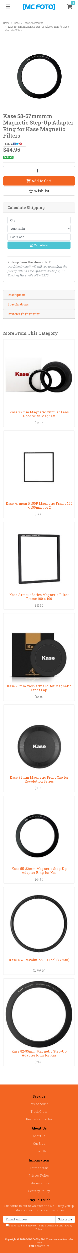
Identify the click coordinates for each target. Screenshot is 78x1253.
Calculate (39, 245)
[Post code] (39, 237)
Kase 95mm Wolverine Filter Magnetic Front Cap (39, 688)
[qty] (39, 220)
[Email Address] (29, 1219)
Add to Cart (39, 180)
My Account (39, 1104)
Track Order (39, 1112)
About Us (39, 1136)
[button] (39, 191)
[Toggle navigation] (8, 7)
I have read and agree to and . (39, 1227)
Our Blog (39, 1144)
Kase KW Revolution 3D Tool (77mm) (39, 960)
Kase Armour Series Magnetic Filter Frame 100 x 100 (39, 596)
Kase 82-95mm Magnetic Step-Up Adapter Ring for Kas (39, 1053)
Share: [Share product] (13, 143)
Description (16, 295)
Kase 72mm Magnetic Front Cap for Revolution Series (39, 779)
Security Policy (39, 1191)
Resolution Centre (39, 1119)
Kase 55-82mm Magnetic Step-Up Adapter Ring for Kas (39, 870)
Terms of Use (39, 1168)
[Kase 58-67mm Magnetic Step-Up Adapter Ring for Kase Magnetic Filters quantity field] (39, 170)
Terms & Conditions (47, 1225)
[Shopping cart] (69, 7)
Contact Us (39, 1151)
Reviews (24, 314)
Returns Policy (39, 1183)
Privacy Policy (39, 1175)
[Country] (39, 228)
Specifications (18, 304)
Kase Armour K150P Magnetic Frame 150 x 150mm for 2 (39, 505)
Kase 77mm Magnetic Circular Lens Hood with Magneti (39, 414)
